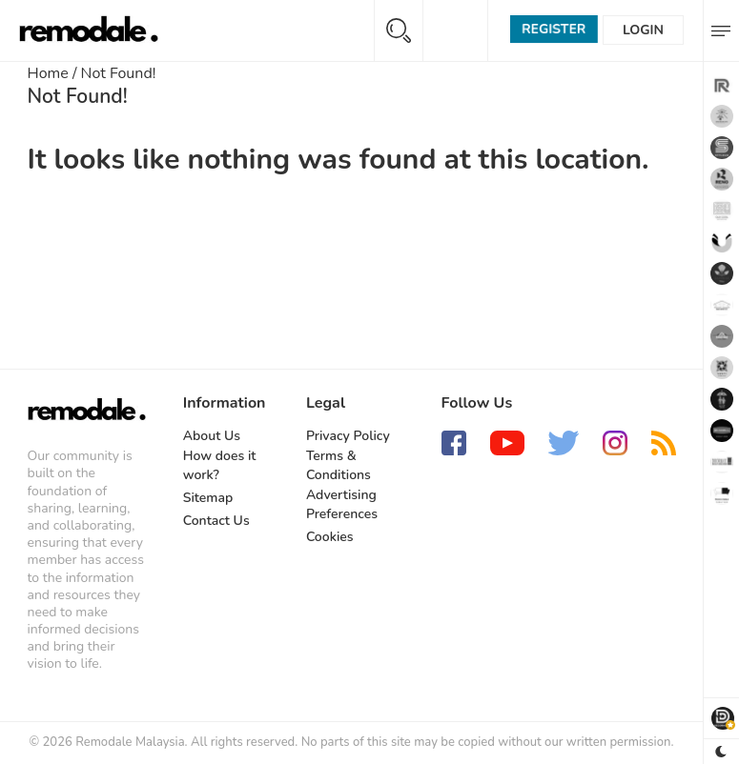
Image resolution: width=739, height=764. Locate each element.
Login (643, 30)
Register (553, 29)
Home (48, 73)
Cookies (330, 537)
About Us (211, 436)
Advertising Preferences (342, 504)
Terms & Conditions (338, 465)
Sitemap (208, 498)
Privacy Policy (348, 436)
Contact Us (216, 521)
